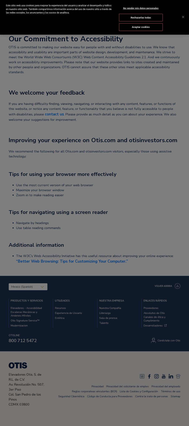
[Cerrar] (183, 13)
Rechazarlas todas (141, 13)
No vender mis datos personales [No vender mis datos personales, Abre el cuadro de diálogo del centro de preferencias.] (140, 4)
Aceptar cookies (141, 22)
